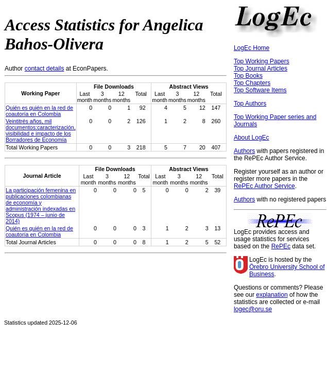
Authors (244, 151)
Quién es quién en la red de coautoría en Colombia (39, 111)
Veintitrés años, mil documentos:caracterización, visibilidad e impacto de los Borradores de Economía (41, 130)
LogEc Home (251, 48)
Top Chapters (252, 83)
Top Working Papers (261, 61)
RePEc (280, 246)
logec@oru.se (253, 309)
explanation (271, 294)
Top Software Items (260, 90)
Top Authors (250, 103)
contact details (44, 68)
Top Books (248, 75)
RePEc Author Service (264, 186)
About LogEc (251, 137)
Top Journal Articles (260, 68)
